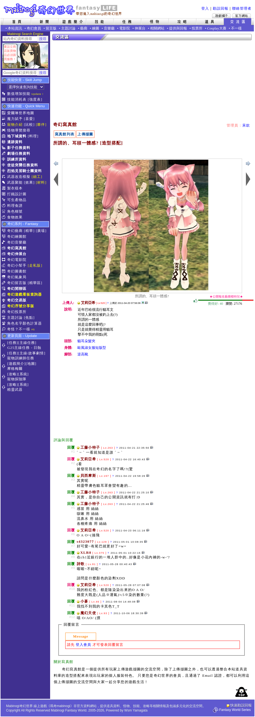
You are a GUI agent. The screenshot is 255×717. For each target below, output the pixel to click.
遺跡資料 (15, 142)
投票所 (197, 28)
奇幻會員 (34, 28)
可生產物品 (16, 200)
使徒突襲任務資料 (22, 165)
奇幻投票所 (16, 312)
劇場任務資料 (18, 153)
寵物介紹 (15, 124)
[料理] (33, 136)
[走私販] (35, 265)
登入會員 (83, 645)
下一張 (56, 163)
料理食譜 (15, 206)
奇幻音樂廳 (16, 242)
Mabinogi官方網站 (241, 15)
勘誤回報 (220, 8)
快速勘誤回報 (241, 705)
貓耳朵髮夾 (86, 341)
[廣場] (41, 231)
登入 (205, 8)
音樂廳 (109, 28)
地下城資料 (16, 136)
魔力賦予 (15, 119)
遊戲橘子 (221, 15)
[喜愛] (29, 119)
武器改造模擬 (18, 177)
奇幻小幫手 (16, 265)
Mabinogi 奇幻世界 (63, 10)
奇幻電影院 (16, 260)
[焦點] (29, 317)
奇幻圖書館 (16, 271)
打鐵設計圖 (16, 194)
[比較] (29, 124)
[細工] (37, 177)
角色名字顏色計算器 (24, 323)
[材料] (41, 182)
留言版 (51, 28)
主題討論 (68, 28)
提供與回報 (178, 28)
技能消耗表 (16, 99)
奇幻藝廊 (15, 231)
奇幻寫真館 (16, 248)
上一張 (248, 163)
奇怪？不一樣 (18, 329)
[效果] (29, 182)
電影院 (124, 28)
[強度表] (35, 99)
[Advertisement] (119, 81)
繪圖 (95, 28)
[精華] (29, 231)
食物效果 (15, 217)
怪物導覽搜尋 (18, 130)
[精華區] (35, 283)
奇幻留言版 (16, 283)
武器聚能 (15, 182)
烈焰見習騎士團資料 (24, 171)
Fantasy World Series (235, 710)
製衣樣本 (15, 188)
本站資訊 (15, 28)
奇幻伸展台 (16, 254)
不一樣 (236, 28)
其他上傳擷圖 (143, 302)
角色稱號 (15, 211)
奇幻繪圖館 (16, 236)
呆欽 (246, 125)
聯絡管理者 (241, 8)
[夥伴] (41, 124)
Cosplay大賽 (216, 28)
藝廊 (83, 28)
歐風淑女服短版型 (91, 348)
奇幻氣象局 (16, 277)
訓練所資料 (16, 159)
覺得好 (195, 301)
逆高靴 (82, 354)
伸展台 (140, 28)
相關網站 (157, 28)
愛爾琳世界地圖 (20, 113)
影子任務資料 (18, 148)
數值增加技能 (18, 94)
